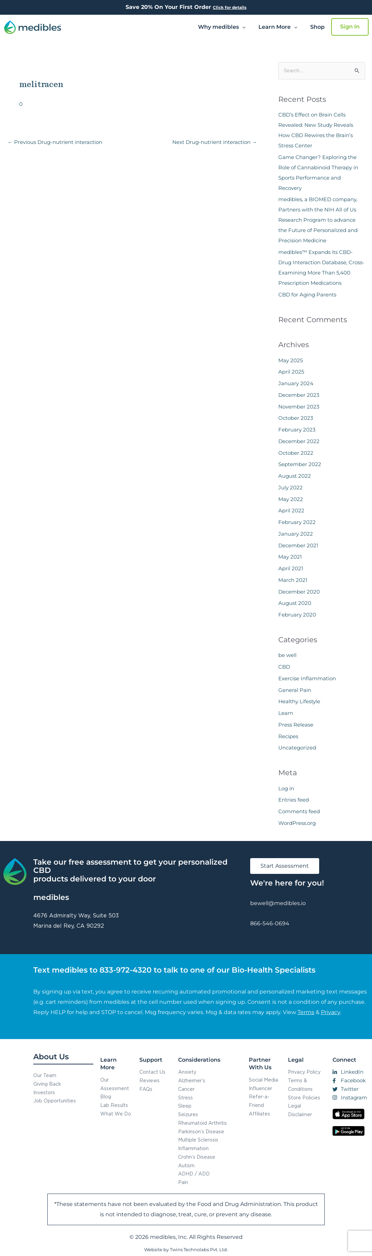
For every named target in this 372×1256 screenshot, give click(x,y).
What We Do (115, 1113)
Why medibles (221, 27)
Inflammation (193, 1148)
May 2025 (290, 360)
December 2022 (298, 441)
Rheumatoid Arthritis (202, 1122)
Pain (183, 1182)
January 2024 (295, 383)
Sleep (184, 1105)
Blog (105, 1096)
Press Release (295, 724)
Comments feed (299, 811)
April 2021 (290, 568)
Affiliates (259, 1113)
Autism (186, 1165)
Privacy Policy (304, 1071)
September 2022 (299, 464)
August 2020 (294, 603)
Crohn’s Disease (196, 1156)
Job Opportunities (54, 1100)
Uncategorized (297, 747)
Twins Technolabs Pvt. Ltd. (199, 1249)
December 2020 (299, 591)
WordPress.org (297, 823)
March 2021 (292, 580)
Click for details (229, 7)
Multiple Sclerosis (198, 1139)
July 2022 (290, 487)
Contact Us (152, 1071)
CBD (284, 666)
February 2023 (296, 429)
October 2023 (295, 418)
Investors (44, 1092)
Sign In (350, 26)
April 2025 (291, 371)
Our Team (44, 1075)
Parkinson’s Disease (201, 1131)
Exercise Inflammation (307, 678)
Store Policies (304, 1097)
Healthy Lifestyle (299, 701)
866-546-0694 (269, 923)
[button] (221, 27)
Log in (286, 788)
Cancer (186, 1089)
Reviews (149, 1080)
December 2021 (298, 545)
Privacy (330, 1012)
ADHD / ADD (194, 1173)
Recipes (288, 736)
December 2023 (298, 395)
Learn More (277, 27)
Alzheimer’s (191, 1080)
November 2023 (298, 406)
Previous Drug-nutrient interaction (55, 142)
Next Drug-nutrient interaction (214, 142)
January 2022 (295, 534)
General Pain (294, 690)
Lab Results (114, 1105)
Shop (317, 27)
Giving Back (47, 1083)
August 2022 (294, 476)
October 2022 (295, 453)
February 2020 (297, 614)
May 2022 (290, 499)
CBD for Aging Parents (307, 294)
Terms (306, 1012)
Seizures (188, 1114)
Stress (185, 1097)
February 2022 (297, 522)
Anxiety (187, 1071)
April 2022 (291, 510)
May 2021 (290, 556)
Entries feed (293, 799)
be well (287, 655)
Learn (285, 713)
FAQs (145, 1089)
